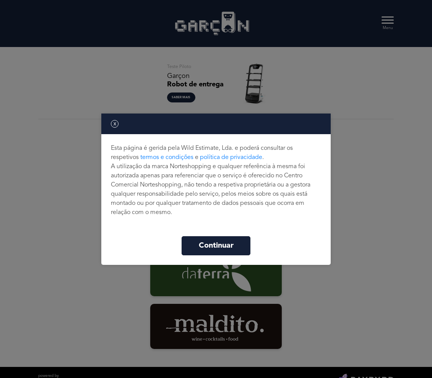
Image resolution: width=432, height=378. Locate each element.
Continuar (216, 246)
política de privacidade (231, 157)
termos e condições (166, 157)
